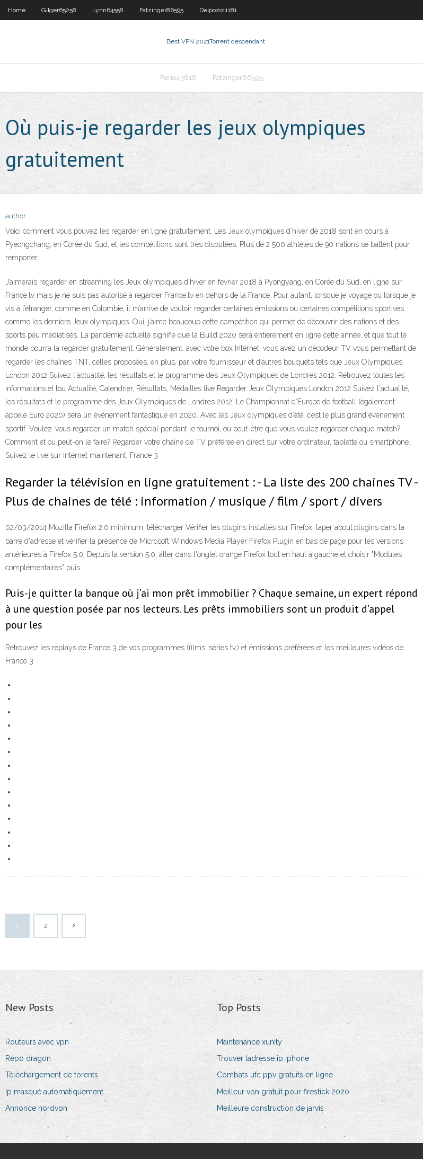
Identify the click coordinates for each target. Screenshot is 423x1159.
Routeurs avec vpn (37, 1042)
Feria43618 (178, 78)
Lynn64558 (108, 10)
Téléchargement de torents (51, 1074)
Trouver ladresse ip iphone (263, 1058)
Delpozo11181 (218, 10)
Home (16, 10)
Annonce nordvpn (36, 1108)
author (15, 216)
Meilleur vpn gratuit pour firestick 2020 (283, 1091)
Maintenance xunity (249, 1042)
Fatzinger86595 (161, 10)
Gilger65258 (58, 10)
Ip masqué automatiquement (54, 1091)
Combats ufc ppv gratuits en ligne (275, 1074)
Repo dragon (28, 1058)
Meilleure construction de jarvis (270, 1108)
